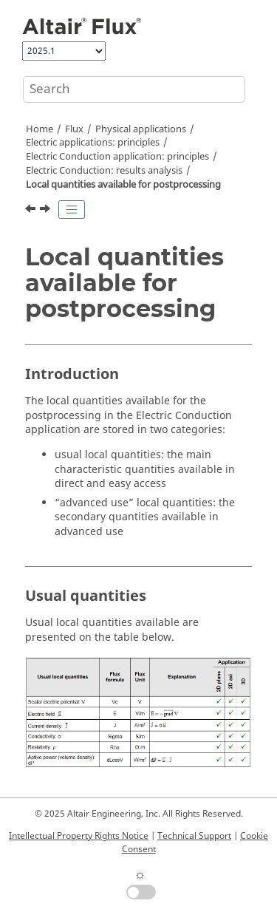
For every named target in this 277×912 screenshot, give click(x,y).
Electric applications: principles (93, 142)
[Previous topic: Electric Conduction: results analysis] (32, 211)
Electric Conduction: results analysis (104, 170)
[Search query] (134, 89)
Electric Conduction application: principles (117, 156)
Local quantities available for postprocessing (123, 184)
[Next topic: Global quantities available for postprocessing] (46, 211)
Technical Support (194, 836)
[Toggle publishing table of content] (71, 210)
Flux (74, 129)
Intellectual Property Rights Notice (78, 836)
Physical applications (140, 129)
